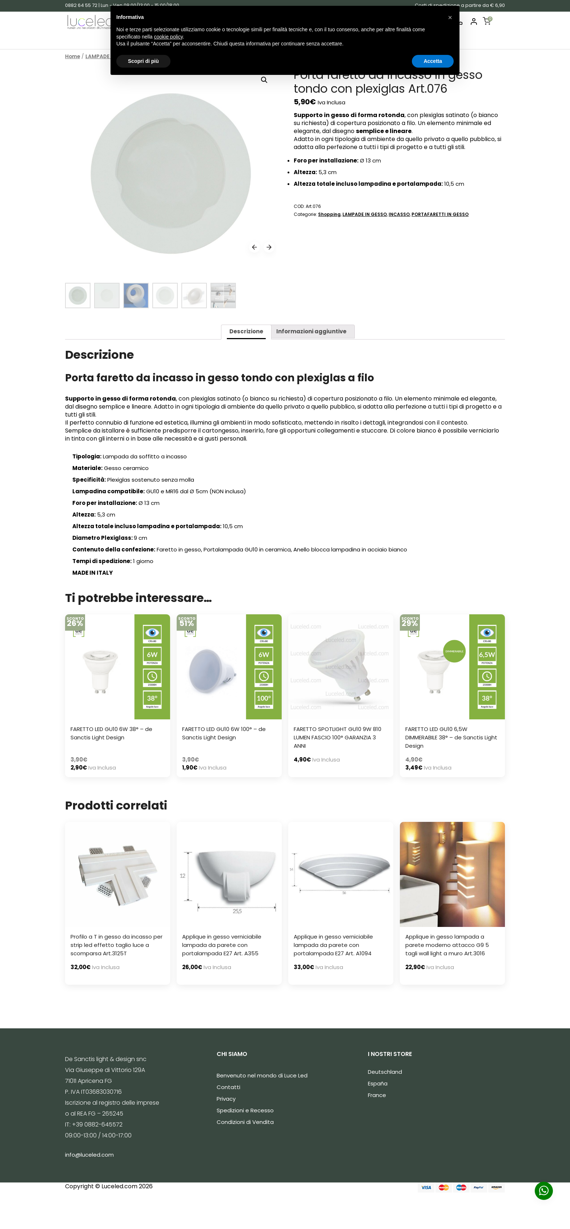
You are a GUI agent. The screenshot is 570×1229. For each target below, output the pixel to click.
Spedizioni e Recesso (245, 1110)
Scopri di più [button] (143, 61)
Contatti (228, 1087)
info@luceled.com (89, 1154)
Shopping (329, 214)
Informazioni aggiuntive (311, 331)
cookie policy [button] (168, 37)
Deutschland (385, 1072)
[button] (450, 17)
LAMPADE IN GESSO (364, 214)
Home (72, 56)
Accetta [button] (433, 61)
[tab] (246, 332)
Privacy (226, 1099)
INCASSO (399, 214)
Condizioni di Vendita (245, 1122)
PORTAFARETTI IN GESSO (440, 214)
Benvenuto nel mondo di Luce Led (262, 1075)
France (377, 1095)
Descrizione (246, 331)
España (378, 1083)
